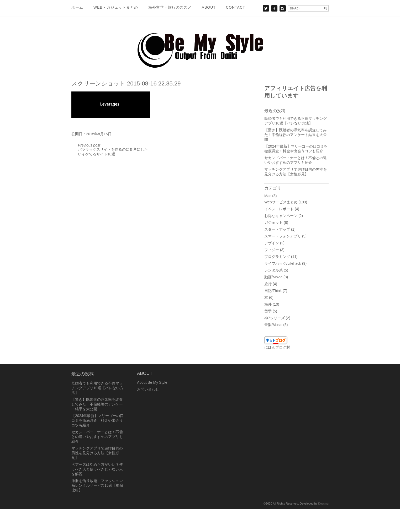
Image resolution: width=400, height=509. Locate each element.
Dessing (323, 503)
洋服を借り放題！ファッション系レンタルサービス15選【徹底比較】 (97, 485)
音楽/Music (273, 325)
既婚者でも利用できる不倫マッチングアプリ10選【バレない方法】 (97, 388)
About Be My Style (152, 382)
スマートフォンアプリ (282, 236)
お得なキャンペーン (280, 216)
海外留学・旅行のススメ (170, 7)
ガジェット (273, 222)
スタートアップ (277, 229)
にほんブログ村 (277, 347)
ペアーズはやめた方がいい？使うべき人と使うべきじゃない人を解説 (97, 469)
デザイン (271, 243)
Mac (267, 196)
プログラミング (277, 256)
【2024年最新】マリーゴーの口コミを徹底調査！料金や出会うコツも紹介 (97, 420)
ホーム (77, 7)
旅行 (268, 284)
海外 (268, 304)
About (209, 7)
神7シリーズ (274, 318)
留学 (268, 311)
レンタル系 (273, 270)
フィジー (271, 250)
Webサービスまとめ (281, 202)
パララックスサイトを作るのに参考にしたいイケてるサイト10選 (113, 149)
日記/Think (273, 291)
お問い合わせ (148, 389)
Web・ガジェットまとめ (115, 7)
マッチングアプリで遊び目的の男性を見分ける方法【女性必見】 (97, 453)
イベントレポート (279, 209)
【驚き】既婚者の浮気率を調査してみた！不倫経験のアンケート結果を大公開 (295, 135)
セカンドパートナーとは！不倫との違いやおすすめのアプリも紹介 (97, 436)
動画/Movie (273, 277)
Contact (235, 7)
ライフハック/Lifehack (282, 263)
